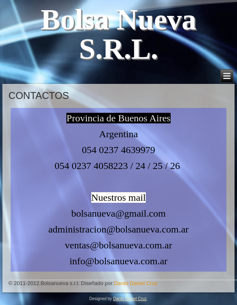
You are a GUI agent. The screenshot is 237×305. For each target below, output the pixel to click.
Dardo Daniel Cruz (130, 298)
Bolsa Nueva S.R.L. (118, 34)
